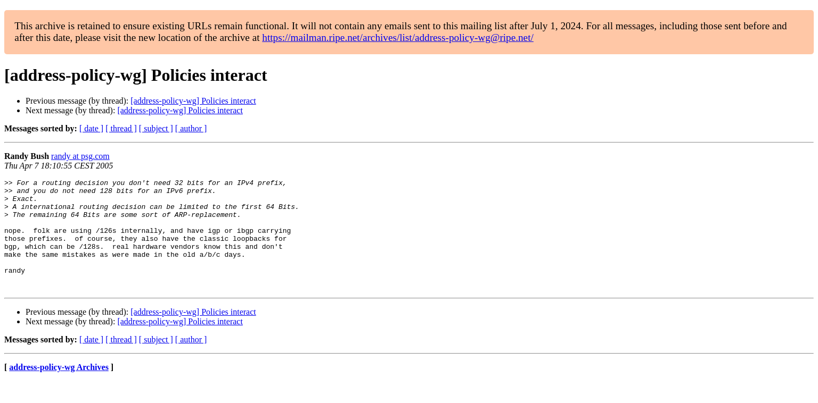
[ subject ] (156, 128)
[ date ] (91, 128)
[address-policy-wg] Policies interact (193, 100)
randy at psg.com (80, 156)
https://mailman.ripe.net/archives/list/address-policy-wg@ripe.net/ (398, 37)
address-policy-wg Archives (59, 389)
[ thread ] (121, 128)
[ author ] (191, 128)
